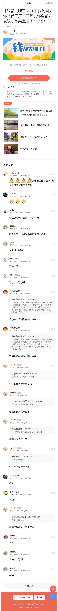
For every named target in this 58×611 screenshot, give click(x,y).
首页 (53, 589)
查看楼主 (50, 3)
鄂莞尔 (49, 94)
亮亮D (9, 94)
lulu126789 (31, 91)
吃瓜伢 (28, 96)
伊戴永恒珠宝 (28, 94)
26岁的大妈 (40, 94)
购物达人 (29, 3)
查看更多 (29, 586)
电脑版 (39, 597)
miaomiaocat (21, 91)
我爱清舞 (10, 91)
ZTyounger (17, 94)
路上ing (48, 91)
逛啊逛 (9, 96)
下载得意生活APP (23, 597)
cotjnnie (41, 91)
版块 (53, 596)
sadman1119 (19, 96)
